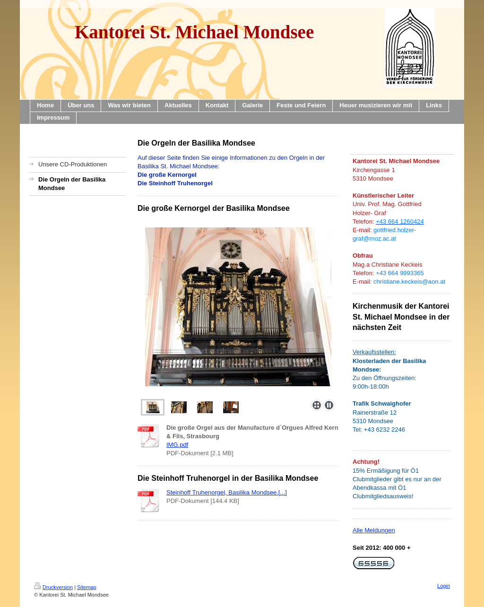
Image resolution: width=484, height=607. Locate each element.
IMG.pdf (177, 444)
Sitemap (86, 587)
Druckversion (53, 587)
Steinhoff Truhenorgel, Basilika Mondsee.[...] (226, 492)
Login (443, 586)
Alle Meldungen (374, 530)
